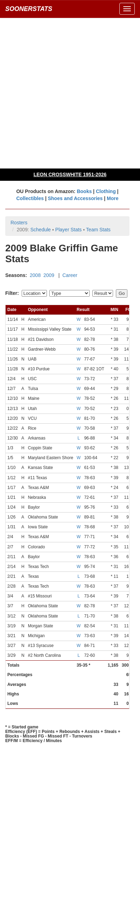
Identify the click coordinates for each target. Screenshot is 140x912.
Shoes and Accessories (75, 198)
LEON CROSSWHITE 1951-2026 (70, 174)
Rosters (18, 222)
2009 (48, 275)
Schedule (40, 229)
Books (84, 191)
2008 (35, 275)
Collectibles (30, 198)
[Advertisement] (70, 93)
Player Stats (68, 229)
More (112, 198)
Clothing (106, 191)
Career (69, 275)
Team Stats (98, 229)
